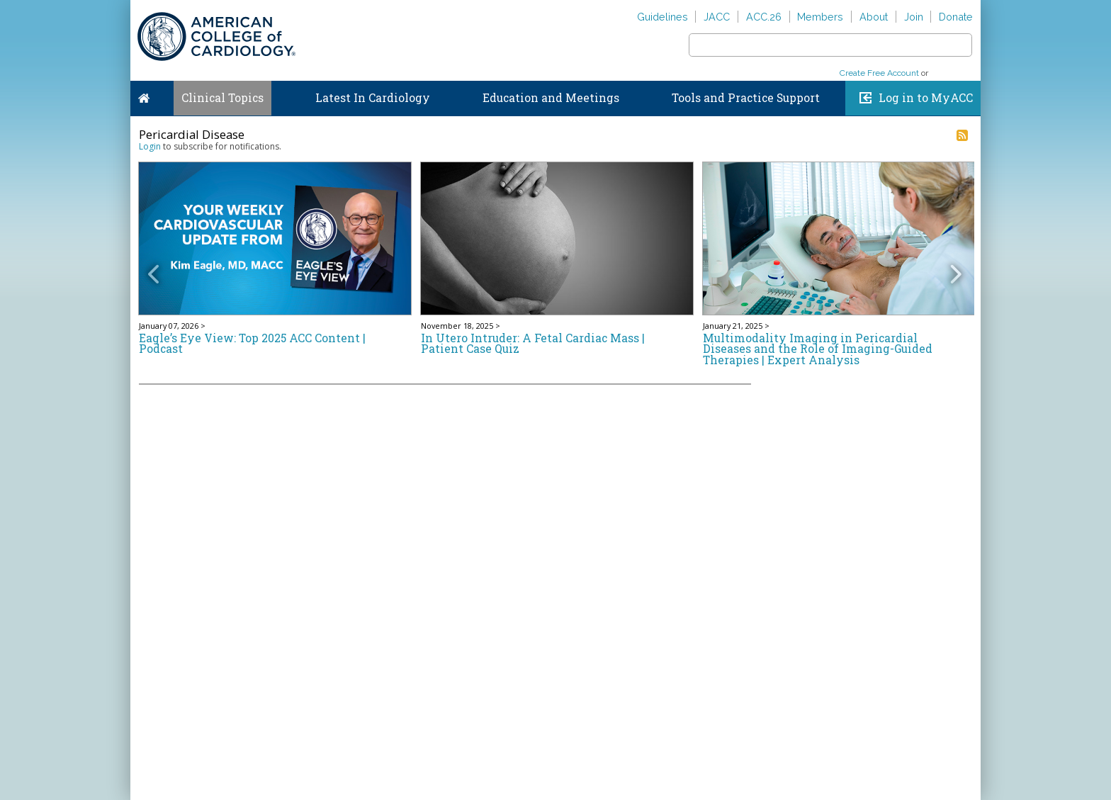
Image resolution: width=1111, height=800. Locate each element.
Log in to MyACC (926, 98)
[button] (158, 264)
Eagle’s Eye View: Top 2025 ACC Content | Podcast (252, 343)
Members (820, 17)
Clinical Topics (222, 98)
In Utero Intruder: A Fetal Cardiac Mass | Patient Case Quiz (533, 343)
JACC (717, 17)
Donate (956, 17)
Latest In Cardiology (372, 98)
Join (913, 17)
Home (144, 95)
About (873, 17)
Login (150, 146)
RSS (962, 135)
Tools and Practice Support (746, 98)
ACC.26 (764, 17)
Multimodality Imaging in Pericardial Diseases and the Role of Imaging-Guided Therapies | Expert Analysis (817, 349)
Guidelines (662, 17)
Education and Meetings (551, 98)
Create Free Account (879, 73)
